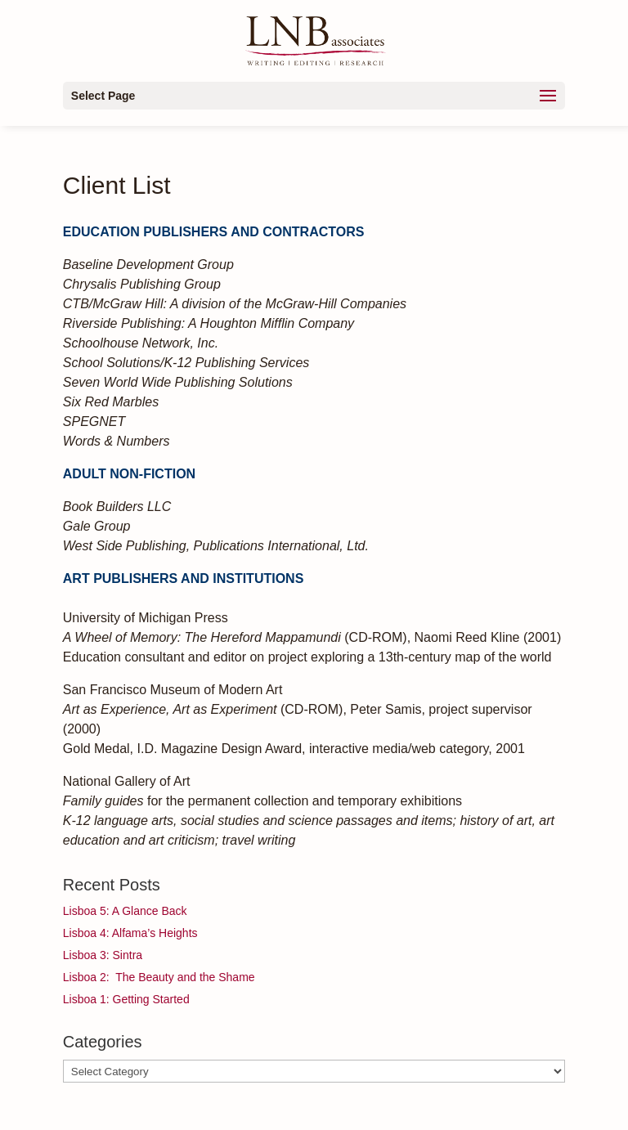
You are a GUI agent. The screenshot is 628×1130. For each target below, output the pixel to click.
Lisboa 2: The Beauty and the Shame (159, 977)
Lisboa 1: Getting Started (126, 999)
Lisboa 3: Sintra (102, 955)
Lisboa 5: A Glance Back (125, 910)
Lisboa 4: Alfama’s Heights (130, 932)
